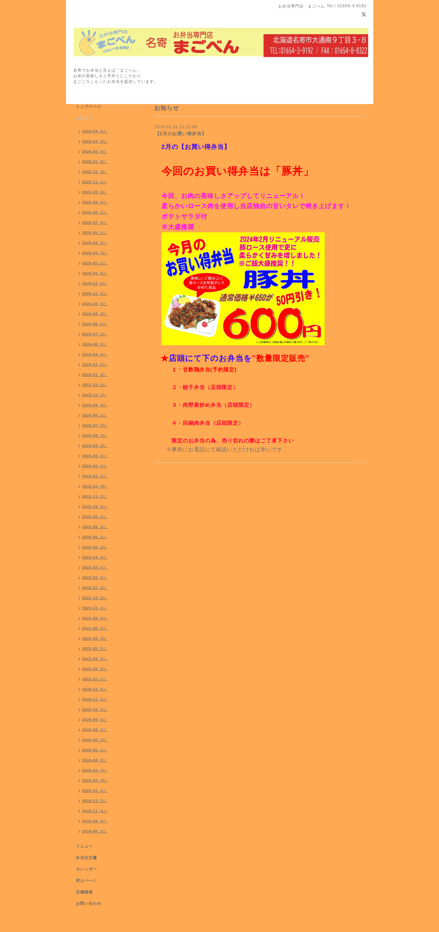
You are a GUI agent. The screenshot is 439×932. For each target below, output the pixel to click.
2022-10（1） (95, 507)
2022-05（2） (95, 547)
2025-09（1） (95, 202)
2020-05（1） (95, 750)
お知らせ (84, 118)
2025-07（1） (95, 222)
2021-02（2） (95, 669)
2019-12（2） (95, 801)
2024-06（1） (95, 344)
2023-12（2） (95, 385)
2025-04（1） (95, 243)
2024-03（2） (95, 365)
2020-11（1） (95, 699)
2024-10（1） (95, 304)
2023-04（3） (95, 446)
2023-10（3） (95, 395)
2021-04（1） (95, 659)
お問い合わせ (88, 903)
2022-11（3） (95, 496)
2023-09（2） (95, 405)
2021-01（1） (95, 679)
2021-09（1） (95, 618)
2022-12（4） (95, 486)
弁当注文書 (86, 857)
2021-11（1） (95, 608)
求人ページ (86, 880)
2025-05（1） (95, 233)
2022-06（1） (95, 537)
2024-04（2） (95, 354)
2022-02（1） (95, 578)
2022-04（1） (95, 557)
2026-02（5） (95, 151)
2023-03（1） (95, 456)
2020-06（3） (95, 740)
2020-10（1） (95, 709)
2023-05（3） (95, 436)
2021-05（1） (95, 649)
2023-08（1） (95, 415)
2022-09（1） (95, 517)
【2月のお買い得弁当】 (181, 133)
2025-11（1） (95, 182)
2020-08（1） (95, 730)
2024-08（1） (95, 324)
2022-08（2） (95, 527)
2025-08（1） (95, 212)
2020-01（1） (95, 791)
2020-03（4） (95, 770)
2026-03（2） (95, 141)
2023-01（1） (95, 476)
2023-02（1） (95, 466)
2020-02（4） (95, 780)
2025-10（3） (95, 192)
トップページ (88, 106)
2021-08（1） (95, 628)
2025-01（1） (95, 273)
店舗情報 (84, 892)
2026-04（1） (95, 131)
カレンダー (86, 869)
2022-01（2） (95, 588)
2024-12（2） (95, 283)
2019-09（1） (95, 821)
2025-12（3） (95, 172)
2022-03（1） (95, 567)
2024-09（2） (95, 314)
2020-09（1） (95, 720)
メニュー (84, 846)
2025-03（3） (95, 253)
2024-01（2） (95, 375)
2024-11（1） (95, 294)
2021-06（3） (95, 638)
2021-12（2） (95, 598)
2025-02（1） (95, 263)
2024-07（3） (95, 334)
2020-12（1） (95, 689)
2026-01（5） (95, 162)
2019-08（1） (95, 831)
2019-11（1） (95, 811)
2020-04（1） (95, 760)
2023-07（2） (95, 425)
